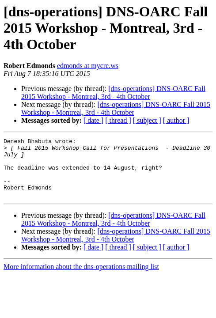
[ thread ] (118, 120)
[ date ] (93, 120)
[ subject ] (147, 120)
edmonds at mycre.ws (87, 65)
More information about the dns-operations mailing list (81, 278)
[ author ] (176, 120)
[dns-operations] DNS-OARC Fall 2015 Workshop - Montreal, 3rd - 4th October (113, 92)
